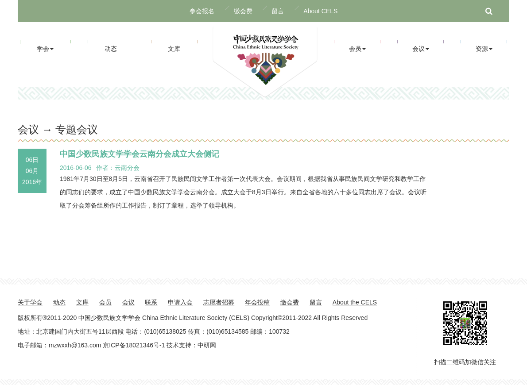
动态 (111, 48)
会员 (105, 302)
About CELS (320, 11)
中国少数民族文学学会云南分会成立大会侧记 (139, 154)
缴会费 (243, 11)
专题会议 (76, 129)
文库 (174, 48)
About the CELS (355, 302)
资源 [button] (484, 48)
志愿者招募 (218, 302)
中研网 (207, 345)
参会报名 (202, 11)
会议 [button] (420, 48)
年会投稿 (257, 302)
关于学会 (30, 302)
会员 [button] (357, 48)
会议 (128, 302)
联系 (151, 302)
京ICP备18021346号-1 (134, 345)
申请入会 (180, 302)
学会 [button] (45, 48)
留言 (277, 11)
